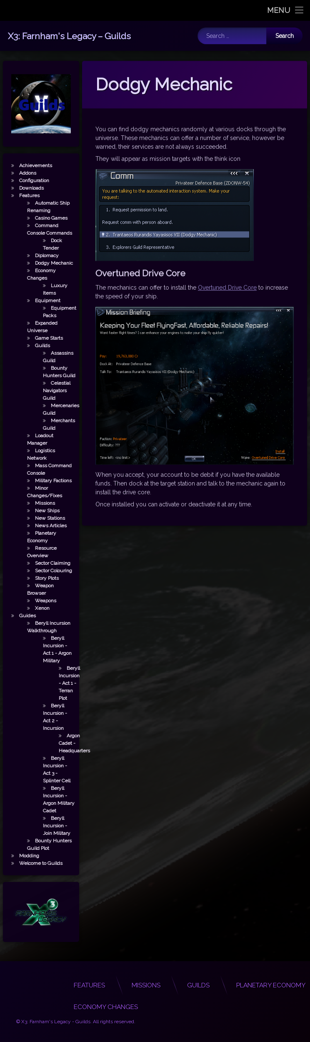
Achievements (28, 165)
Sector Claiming (45, 563)
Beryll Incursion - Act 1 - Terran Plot (62, 683)
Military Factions (46, 480)
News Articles (44, 526)
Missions (38, 503)
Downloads (24, 188)
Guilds (35, 345)
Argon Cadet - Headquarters (67, 743)
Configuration (27, 180)
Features (22, 195)
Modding (22, 856)
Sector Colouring (46, 571)
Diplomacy (40, 255)
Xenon (35, 608)
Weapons (38, 601)
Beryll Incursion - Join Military (49, 825)
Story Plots (40, 578)
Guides (20, 616)
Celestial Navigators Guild (49, 390)
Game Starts (42, 338)
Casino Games (44, 218)
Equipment (40, 300)
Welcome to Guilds (33, 863)
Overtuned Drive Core (227, 244)
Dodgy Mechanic (47, 263)
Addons (20, 173)
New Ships (40, 510)
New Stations (43, 518)
